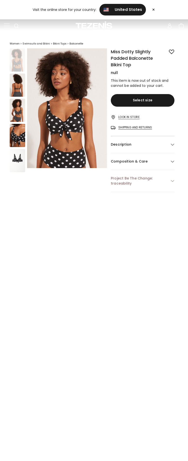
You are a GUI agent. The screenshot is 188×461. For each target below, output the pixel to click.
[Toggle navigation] (7, 26)
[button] (142, 144)
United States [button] (123, 9)
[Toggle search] (16, 26)
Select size (142, 100)
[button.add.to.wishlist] (167, 50)
